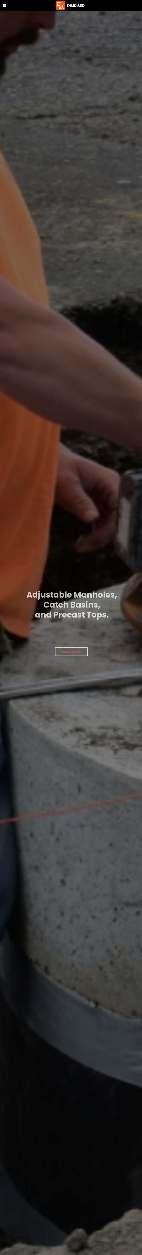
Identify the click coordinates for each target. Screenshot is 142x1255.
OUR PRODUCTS (71, 650)
